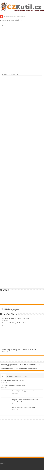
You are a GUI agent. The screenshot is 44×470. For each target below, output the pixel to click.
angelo (5, 74)
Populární (10, 376)
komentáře (18, 376)
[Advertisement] (22, 51)
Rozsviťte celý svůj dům (13, 20)
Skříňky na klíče (13, 368)
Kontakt (2, 463)
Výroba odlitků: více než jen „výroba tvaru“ (24, 407)
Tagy (25, 376)
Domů (2, 20)
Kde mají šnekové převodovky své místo (14, 16)
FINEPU (9, 366)
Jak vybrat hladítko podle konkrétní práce (16, 323)
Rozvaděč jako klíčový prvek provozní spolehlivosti (19, 350)
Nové (3, 376)
